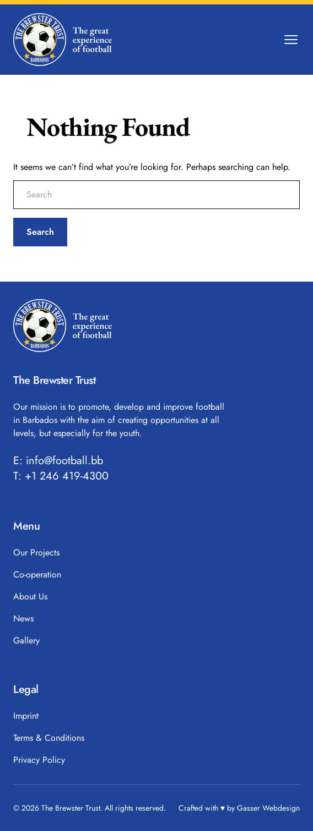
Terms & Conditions (48, 737)
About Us (30, 596)
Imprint (26, 715)
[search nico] (156, 194)
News (23, 618)
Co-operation (37, 574)
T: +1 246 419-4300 (61, 476)
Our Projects (36, 552)
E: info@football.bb (58, 461)
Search (40, 231)
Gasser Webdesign (268, 807)
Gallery (26, 640)
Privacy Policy (39, 759)
